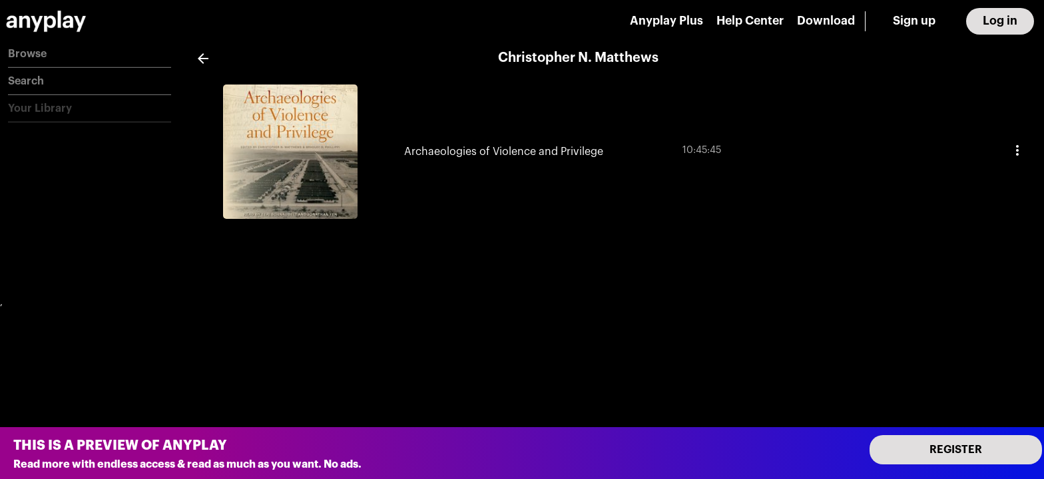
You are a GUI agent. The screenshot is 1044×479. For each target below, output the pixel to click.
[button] (89, 54)
